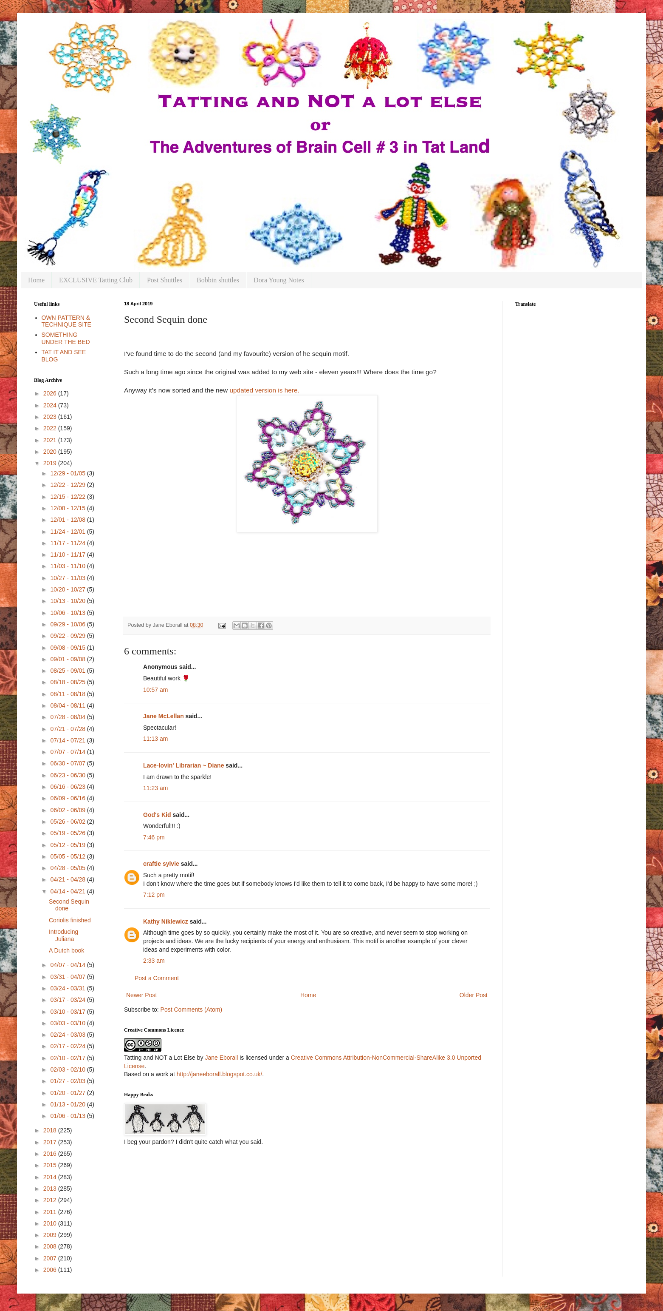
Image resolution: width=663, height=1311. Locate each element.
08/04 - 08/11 (68, 705)
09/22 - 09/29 (68, 635)
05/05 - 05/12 (68, 856)
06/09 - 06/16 (68, 798)
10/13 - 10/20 (68, 600)
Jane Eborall (221, 1057)
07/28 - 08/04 (68, 717)
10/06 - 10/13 (68, 612)
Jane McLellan (163, 716)
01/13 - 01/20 (68, 1104)
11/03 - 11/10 (68, 566)
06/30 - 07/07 (68, 763)
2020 (50, 451)
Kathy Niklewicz (165, 921)
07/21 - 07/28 (68, 728)
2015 (50, 1165)
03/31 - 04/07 (68, 976)
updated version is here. (264, 390)
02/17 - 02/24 (68, 1046)
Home (36, 280)
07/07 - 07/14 (68, 751)
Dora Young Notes (279, 280)
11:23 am (155, 788)
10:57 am (155, 689)
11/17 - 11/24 (68, 543)
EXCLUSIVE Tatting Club (96, 280)
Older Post (474, 995)
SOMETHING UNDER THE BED (66, 338)
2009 (50, 1234)
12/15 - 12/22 (68, 496)
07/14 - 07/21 (68, 740)
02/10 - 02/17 (68, 1058)
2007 (50, 1258)
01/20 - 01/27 (68, 1092)
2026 (50, 393)
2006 (50, 1269)
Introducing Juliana (63, 935)
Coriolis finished (70, 920)
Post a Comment (157, 978)
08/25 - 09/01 (68, 670)
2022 (50, 428)
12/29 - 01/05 (68, 473)
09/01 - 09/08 (68, 659)
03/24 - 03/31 (68, 988)
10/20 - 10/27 (68, 589)
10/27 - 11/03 (68, 577)
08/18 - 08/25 (68, 682)
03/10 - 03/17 (68, 1011)
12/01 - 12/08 (68, 519)
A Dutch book (66, 950)
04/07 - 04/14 (68, 964)
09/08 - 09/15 (68, 647)
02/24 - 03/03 (68, 1034)
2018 (50, 1130)
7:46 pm (154, 837)
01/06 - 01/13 (68, 1115)
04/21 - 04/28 (68, 879)
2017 (50, 1142)
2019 (50, 463)
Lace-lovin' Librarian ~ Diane (183, 765)
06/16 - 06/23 (68, 786)
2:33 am (154, 960)
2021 (50, 440)
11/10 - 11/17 (68, 554)
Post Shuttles (164, 280)
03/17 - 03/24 (68, 999)
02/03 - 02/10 (68, 1069)
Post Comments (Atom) (191, 1009)
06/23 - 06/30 (68, 775)
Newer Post (141, 995)
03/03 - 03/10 (68, 1023)
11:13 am (155, 738)
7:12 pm (154, 894)
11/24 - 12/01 (68, 531)
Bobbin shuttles (218, 280)
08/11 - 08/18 (68, 694)
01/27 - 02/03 (68, 1081)
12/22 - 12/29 (68, 484)
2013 (50, 1188)
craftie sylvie (161, 863)
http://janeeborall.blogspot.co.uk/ (219, 1074)
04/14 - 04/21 (68, 891)
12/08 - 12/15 (68, 508)
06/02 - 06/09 (68, 810)
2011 (50, 1212)
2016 (50, 1153)
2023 (50, 416)
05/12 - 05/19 (68, 845)
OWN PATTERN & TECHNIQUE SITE (66, 321)
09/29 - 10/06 (68, 624)
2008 (50, 1246)
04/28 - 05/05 (68, 868)
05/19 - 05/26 (68, 833)
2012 (50, 1200)
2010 (50, 1223)
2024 (50, 405)
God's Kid (157, 814)
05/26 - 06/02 (68, 821)
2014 (50, 1177)
